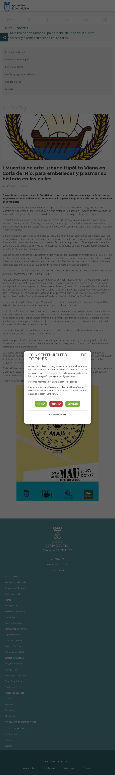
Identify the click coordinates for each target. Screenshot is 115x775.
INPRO (63, 414)
